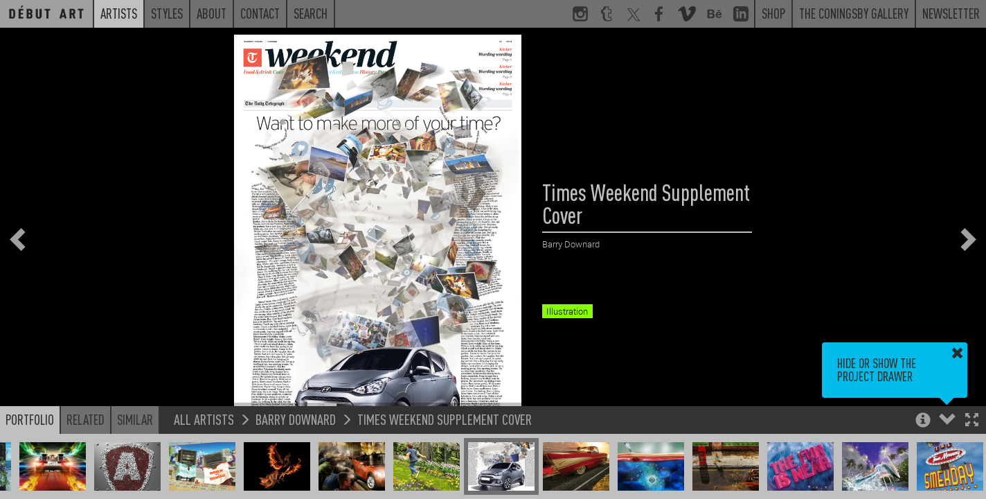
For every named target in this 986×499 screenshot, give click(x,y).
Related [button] (85, 419)
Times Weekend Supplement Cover (444, 419)
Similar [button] (135, 419)
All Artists (204, 419)
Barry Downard (296, 419)
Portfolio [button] (30, 419)
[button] (971, 421)
